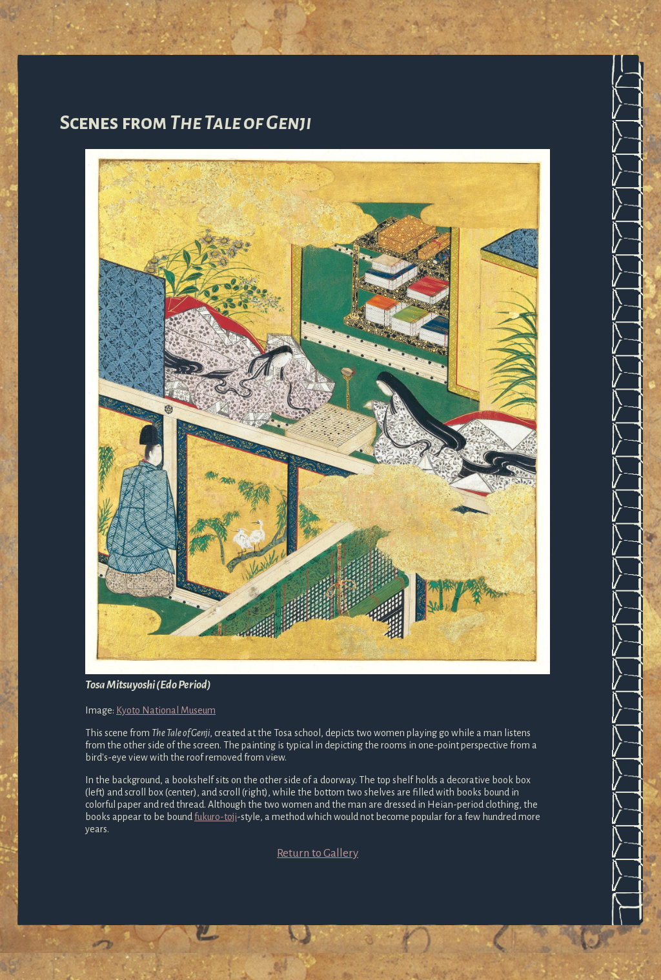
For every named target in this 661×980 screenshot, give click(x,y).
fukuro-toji (215, 817)
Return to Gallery (317, 853)
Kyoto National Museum (166, 710)
